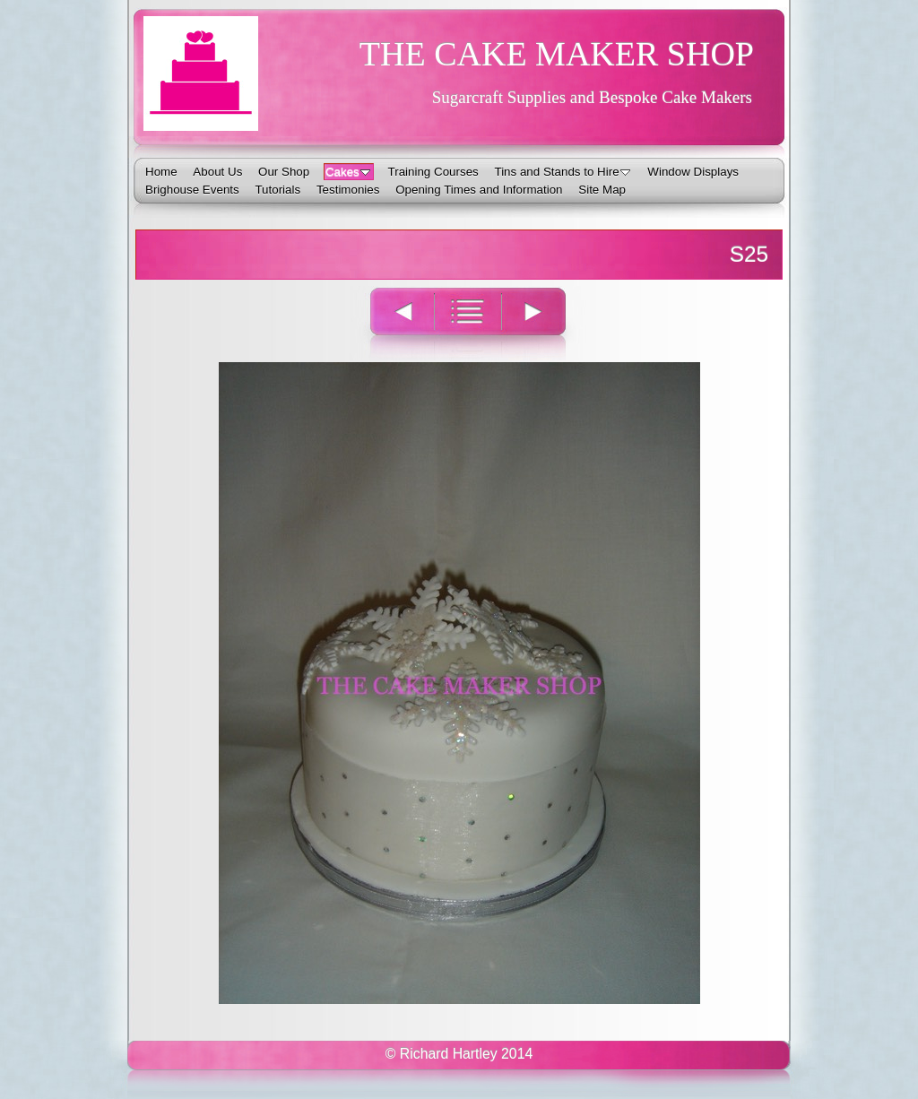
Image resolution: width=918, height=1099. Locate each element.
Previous (392, 323)
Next (543, 323)
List (467, 323)
